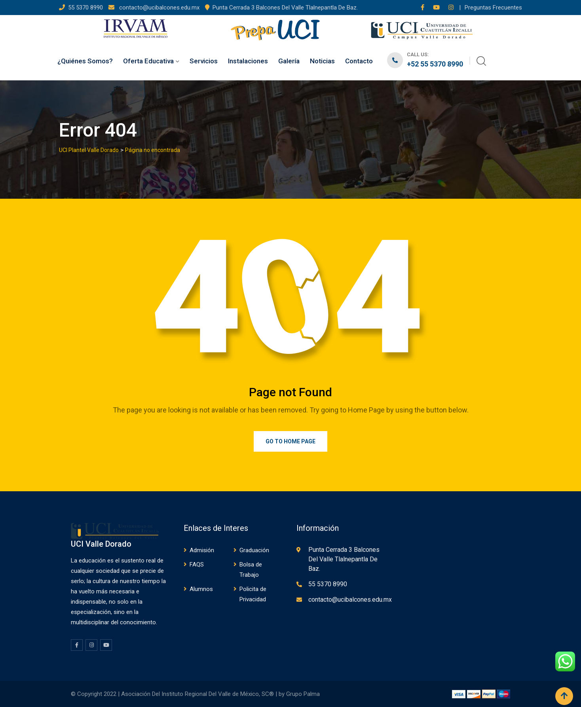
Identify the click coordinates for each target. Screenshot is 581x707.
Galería (289, 61)
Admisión (202, 550)
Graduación (254, 550)
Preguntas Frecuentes (493, 7)
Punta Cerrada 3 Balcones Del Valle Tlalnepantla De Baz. (285, 7)
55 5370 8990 (86, 7)
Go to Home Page (290, 441)
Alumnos (201, 589)
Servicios (204, 61)
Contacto (359, 61)
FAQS (197, 564)
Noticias (322, 61)
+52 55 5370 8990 (435, 64)
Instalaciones (248, 61)
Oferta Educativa (148, 61)
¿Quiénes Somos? (85, 61)
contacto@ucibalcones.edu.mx (158, 7)
